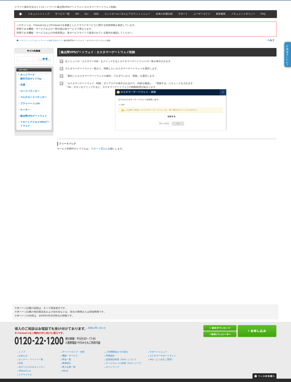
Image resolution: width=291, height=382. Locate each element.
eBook (65, 371)
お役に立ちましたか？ (287, 54)
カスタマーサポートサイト (162, 356)
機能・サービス (70, 356)
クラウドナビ (25, 374)
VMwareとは (25, 371)
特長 (21, 363)
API (77, 13)
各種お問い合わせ (97, 328)
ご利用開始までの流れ (117, 352)
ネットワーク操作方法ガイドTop (30, 76)
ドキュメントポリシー (243, 13)
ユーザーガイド (201, 13)
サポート (183, 13)
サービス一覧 (62, 13)
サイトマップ (112, 367)
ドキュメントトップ (39, 13)
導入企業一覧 (69, 367)
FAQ (263, 13)
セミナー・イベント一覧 (31, 359)
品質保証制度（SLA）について (121, 359)
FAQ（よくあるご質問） (161, 359)
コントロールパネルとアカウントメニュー (127, 13)
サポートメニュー (158, 352)
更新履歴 (220, 13)
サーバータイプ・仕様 (73, 352)
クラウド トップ (26, 40)
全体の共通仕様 (164, 13)
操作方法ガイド (55, 40)
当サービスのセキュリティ (32, 367)
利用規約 (110, 356)
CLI (86, 13)
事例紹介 (66, 363)
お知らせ (23, 356)
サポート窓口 (98, 148)
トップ (22, 352)
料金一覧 (66, 359)
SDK (96, 13)
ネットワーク (40, 40)
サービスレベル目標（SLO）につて (123, 363)
